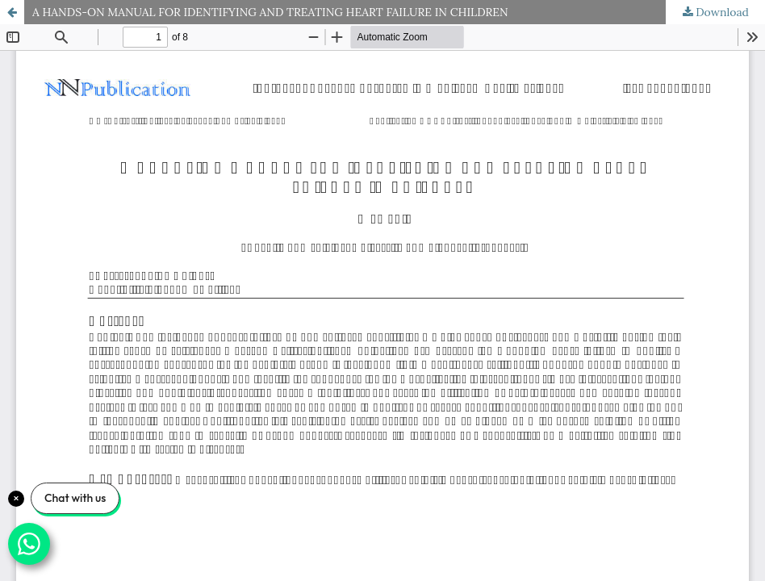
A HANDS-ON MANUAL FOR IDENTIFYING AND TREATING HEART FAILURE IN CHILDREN (270, 12)
